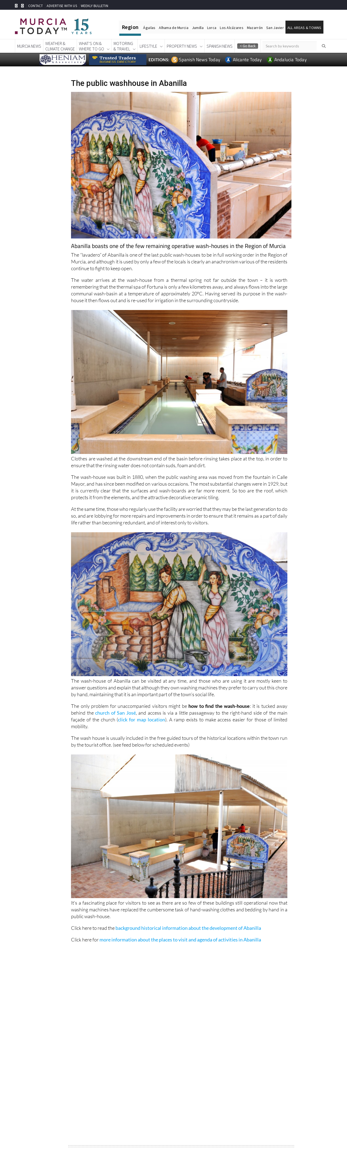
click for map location (141, 719)
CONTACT (35, 6)
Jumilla (198, 27)
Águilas (149, 27)
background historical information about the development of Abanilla (188, 928)
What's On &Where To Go (91, 46)
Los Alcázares (231, 27)
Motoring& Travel (123, 46)
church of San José (115, 713)
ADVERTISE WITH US (62, 6)
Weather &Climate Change (60, 46)
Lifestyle (148, 46)
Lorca (211, 27)
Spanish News (220, 46)
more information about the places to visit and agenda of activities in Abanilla (180, 940)
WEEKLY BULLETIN (94, 6)
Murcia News (29, 46)
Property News (182, 46)
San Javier (275, 27)
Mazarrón (255, 27)
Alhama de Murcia (173, 27)
